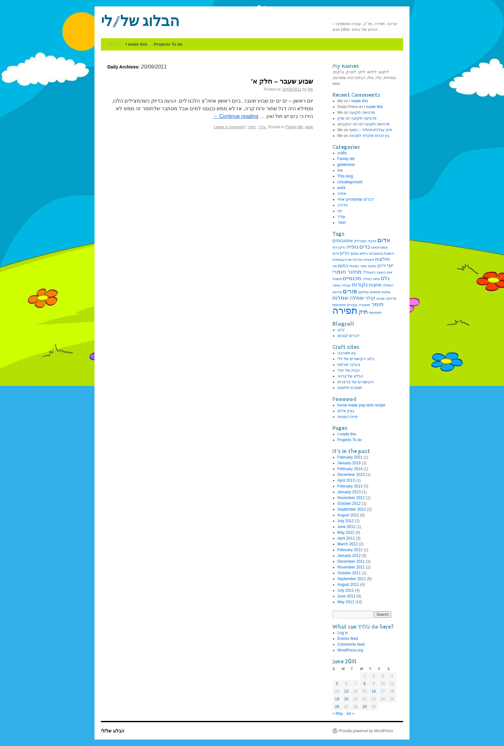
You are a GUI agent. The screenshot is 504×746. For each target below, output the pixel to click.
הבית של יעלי (349, 370)
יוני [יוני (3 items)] (390, 265)
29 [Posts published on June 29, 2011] (364, 707)
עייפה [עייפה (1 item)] (336, 285)
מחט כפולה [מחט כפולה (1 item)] (371, 279)
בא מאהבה (347, 353)
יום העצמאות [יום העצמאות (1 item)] (342, 259)
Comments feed (351, 644)
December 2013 (351, 474)
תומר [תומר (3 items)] (377, 304)
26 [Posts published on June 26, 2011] (337, 707)
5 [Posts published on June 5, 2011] (337, 683)
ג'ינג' (341, 330)
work (309, 127)
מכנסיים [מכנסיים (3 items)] (352, 278)
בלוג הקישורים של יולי (356, 359)
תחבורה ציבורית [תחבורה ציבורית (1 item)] (358, 305)
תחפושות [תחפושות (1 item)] (339, 305)
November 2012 (351, 498)
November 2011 (351, 567)
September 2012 (352, 509)
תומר (252, 127)
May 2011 (346, 602)
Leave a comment (229, 127)
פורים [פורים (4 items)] (350, 291)
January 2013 (349, 492)
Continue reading (235, 116)
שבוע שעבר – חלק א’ (282, 81)
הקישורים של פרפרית (356, 382)
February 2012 (350, 550)
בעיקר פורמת (349, 364)
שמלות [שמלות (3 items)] (340, 298)
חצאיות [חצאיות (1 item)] (369, 259)
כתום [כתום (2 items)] (343, 265)
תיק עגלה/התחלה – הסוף (370, 130)
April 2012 (346, 538)
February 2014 (350, 469)
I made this (137, 44)
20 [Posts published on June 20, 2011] (346, 699)
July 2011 (346, 590)
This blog (345, 176)
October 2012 (349, 503)
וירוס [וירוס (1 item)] (335, 253)
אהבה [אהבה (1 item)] (372, 241)
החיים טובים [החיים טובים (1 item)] (359, 253)
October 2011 (349, 573)
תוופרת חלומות (350, 388)
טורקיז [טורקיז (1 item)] (357, 259)
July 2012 (346, 521)
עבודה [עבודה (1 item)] (346, 285)
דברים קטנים (348, 335)
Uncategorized (350, 182)
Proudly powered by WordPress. (366, 731)
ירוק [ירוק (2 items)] (381, 265)
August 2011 (348, 584)
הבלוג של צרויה (351, 376)
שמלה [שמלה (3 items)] (356, 298)
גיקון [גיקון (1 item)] (341, 247)
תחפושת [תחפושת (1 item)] (375, 312)
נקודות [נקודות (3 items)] (360, 284)
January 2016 (349, 463)
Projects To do (168, 44)
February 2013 (350, 486)
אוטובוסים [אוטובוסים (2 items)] (342, 240)
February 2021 (350, 457)
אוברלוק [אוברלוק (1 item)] (360, 241)
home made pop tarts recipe (361, 405)
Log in (343, 633)
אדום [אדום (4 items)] (384, 239)
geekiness (346, 164)
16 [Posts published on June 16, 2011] (374, 691)
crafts (342, 153)
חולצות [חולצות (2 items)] (382, 259)
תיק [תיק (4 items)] (363, 311)
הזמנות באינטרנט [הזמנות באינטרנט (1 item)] (381, 253)
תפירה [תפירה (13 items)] (344, 310)
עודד (262, 127)
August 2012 (348, 515)
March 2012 (348, 544)
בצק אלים (346, 411)
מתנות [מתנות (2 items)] (375, 284)
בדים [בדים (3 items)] (364, 246)
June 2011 (347, 596)
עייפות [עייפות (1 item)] (386, 292)
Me (310, 89)
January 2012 (349, 555)
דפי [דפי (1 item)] (334, 247)
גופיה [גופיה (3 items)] (352, 246)
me (340, 170)
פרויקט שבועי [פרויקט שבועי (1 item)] (386, 298)
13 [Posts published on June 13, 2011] (346, 691)
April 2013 (346, 480)
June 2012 (347, 526)
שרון (341, 118)
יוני (340, 211)
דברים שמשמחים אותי (356, 199)
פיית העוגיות (348, 416)
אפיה (342, 193)
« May (337, 713)
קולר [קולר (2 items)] (370, 298)
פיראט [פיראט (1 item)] (337, 292)
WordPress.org (350, 650)
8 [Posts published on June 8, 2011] (365, 683)
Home (113, 44)
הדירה (343, 205)
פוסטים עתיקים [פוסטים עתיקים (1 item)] (369, 292)
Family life (294, 127)
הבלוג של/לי (140, 22)
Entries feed (348, 638)
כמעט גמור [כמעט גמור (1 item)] (368, 266)
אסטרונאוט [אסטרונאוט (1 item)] (379, 247)
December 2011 (351, 561)
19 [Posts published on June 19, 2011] (337, 699)
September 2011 (352, 579)
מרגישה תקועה (361, 112)
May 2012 (346, 532)
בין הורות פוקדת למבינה (369, 135)
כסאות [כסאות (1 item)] (354, 266)
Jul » (350, 713)
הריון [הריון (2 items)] (344, 253)
